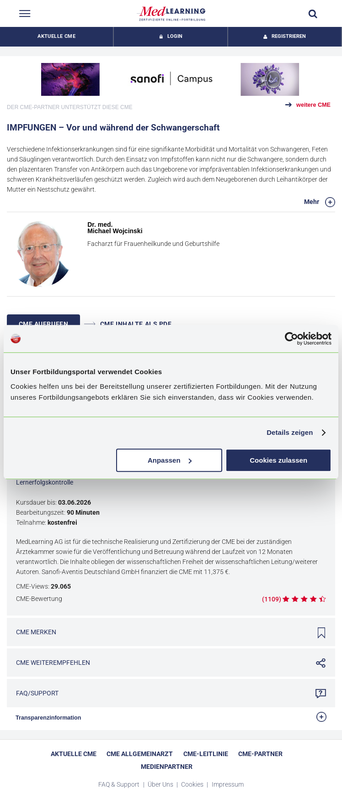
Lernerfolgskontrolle (44, 482)
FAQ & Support (119, 784)
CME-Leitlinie (205, 753)
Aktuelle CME (56, 36)
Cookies (193, 784)
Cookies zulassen (278, 460)
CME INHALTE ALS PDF (128, 324)
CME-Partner (260, 753)
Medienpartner (166, 766)
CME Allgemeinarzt (140, 753)
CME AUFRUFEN (44, 324)
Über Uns (161, 784)
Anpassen (170, 460)
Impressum (228, 784)
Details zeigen (290, 432)
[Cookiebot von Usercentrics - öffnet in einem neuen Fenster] (291, 338)
